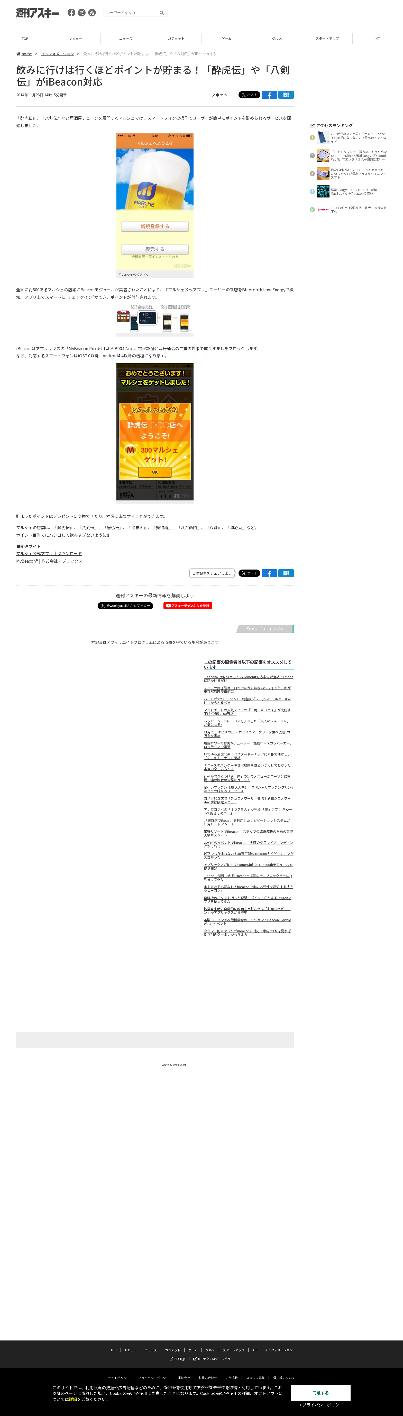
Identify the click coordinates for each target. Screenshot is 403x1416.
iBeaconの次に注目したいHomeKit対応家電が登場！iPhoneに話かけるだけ (249, 678)
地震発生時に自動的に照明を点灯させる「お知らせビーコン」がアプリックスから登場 (247, 910)
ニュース (125, 38)
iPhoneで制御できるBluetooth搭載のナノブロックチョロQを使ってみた (248, 877)
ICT (377, 38)
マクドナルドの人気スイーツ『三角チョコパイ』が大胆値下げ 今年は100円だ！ (247, 711)
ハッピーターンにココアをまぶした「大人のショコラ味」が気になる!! (247, 722)
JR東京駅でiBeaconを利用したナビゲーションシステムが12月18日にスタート (247, 822)
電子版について (284, 1377)
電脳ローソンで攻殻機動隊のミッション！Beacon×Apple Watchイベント (247, 921)
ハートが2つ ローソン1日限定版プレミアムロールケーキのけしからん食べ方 (247, 700)
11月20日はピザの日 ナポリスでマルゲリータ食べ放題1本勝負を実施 (247, 734)
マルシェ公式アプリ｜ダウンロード (49, 553)
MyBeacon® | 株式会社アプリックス (49, 561)
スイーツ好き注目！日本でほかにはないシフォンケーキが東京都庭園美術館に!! (247, 689)
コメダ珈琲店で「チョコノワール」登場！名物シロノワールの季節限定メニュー (247, 800)
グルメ (277, 38)
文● (216, 94)
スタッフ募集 (255, 1377)
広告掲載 (231, 1377)
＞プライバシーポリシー (320, 1405)
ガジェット (176, 38)
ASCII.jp (177, 1358)
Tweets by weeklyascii (173, 1065)
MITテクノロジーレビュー (213, 1358)
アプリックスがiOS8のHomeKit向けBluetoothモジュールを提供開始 (248, 866)
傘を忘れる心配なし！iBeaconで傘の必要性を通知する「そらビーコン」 (248, 888)
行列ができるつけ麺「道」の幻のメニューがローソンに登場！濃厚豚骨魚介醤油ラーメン (247, 778)
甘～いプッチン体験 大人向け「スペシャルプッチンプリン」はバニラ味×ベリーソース (248, 789)
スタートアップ (327, 38)
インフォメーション (57, 53)
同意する (321, 1393)
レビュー (75, 38)
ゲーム (227, 38)
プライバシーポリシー (153, 1377)
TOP (25, 38)
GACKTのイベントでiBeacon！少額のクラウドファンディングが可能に (248, 844)
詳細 (73, 1399)
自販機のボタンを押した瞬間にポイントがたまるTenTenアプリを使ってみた (247, 899)
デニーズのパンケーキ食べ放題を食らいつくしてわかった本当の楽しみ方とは (247, 767)
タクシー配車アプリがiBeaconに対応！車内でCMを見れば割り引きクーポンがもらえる (247, 932)
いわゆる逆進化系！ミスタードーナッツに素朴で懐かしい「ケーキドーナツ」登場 (247, 756)
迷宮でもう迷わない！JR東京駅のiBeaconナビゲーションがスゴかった (249, 855)
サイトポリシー (119, 1377)
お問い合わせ (207, 1377)
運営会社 (184, 1377)
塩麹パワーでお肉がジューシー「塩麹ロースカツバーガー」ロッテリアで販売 (248, 745)
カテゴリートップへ (264, 628)
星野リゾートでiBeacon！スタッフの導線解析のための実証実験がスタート (248, 833)
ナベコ (225, 94)
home (24, 53)
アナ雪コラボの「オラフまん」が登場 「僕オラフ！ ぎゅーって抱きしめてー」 (248, 811)
